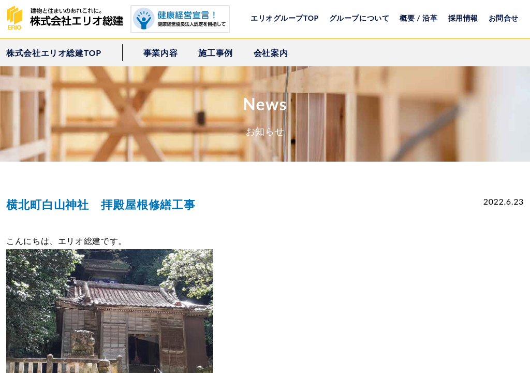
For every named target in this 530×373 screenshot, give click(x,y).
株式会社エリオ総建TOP (53, 53)
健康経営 (180, 19)
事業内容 (160, 53)
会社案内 (271, 53)
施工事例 (215, 53)
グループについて (359, 17)
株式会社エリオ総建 (68, 18)
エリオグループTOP (285, 17)
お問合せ (504, 17)
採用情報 (463, 17)
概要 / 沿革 (418, 17)
